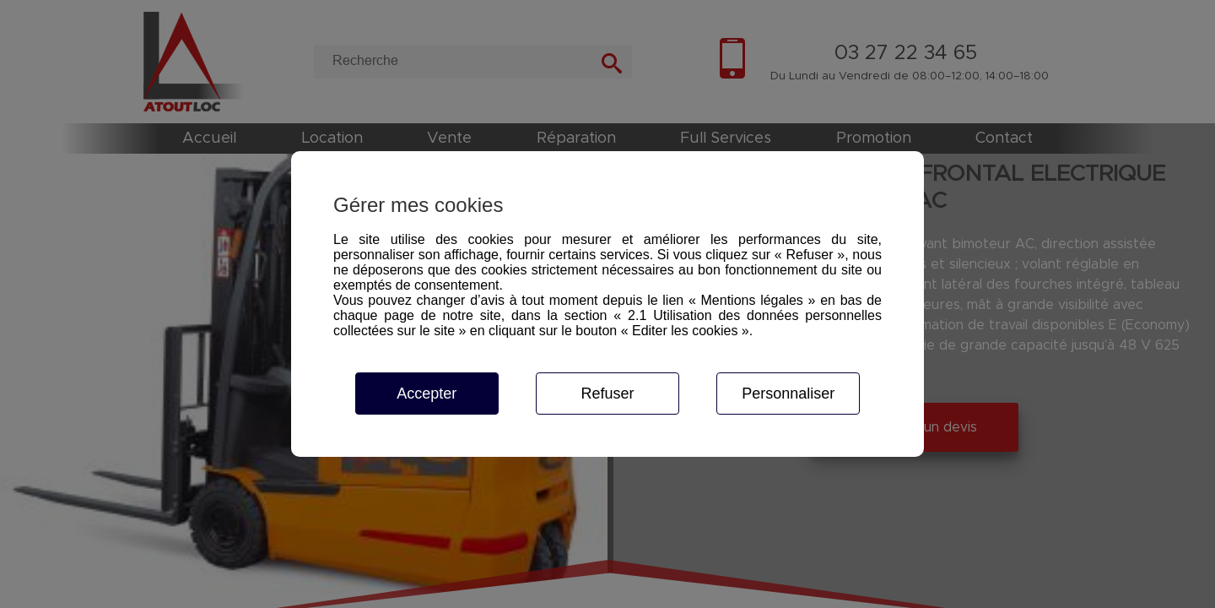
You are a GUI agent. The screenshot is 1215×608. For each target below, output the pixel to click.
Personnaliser (788, 393)
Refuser (607, 393)
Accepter (426, 393)
